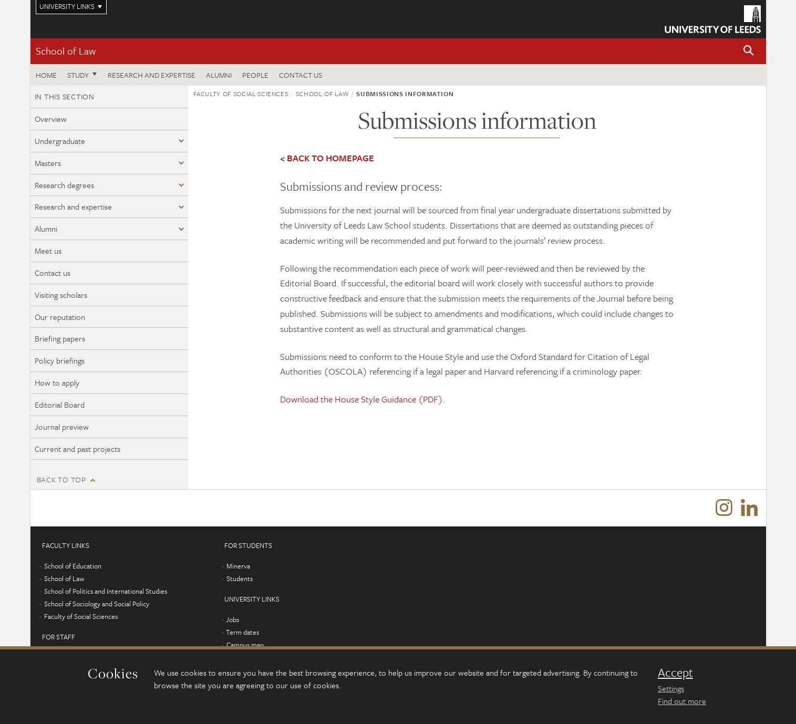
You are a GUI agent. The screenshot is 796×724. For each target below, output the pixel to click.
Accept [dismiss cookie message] (675, 672)
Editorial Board (60, 404)
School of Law (66, 51)
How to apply (57, 382)
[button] (749, 51)
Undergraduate (60, 141)
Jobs (232, 619)
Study (78, 74)
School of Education (72, 566)
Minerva (238, 566)
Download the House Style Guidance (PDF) (361, 399)
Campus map (245, 644)
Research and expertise (151, 74)
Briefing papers (60, 338)
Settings (671, 688)
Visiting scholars (61, 295)
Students (239, 578)
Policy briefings (60, 360)
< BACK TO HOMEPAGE (327, 157)
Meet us (48, 250)
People (255, 74)
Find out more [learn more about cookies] (682, 701)
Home (46, 74)
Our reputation (60, 317)
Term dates (242, 632)
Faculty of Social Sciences (240, 93)
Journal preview (62, 426)
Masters (48, 163)
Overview (51, 119)
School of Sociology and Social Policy (96, 603)
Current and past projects (77, 448)
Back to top (61, 479)
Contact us (300, 74)
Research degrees (64, 185)
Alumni (219, 74)
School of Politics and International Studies (105, 591)
